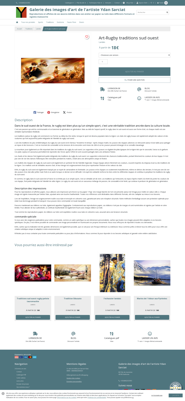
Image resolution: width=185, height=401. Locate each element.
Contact (117, 3)
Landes (38, 29)
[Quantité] (103, 61)
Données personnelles (74, 382)
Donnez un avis (20, 369)
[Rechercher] (167, 12)
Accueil (19, 29)
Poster (67, 112)
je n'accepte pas (156, 395)
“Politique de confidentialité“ (96, 398)
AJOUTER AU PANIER (134, 71)
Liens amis (20, 381)
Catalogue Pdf (21, 375)
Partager (39, 112)
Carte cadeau (21, 378)
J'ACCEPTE (175, 395)
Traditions (28, 29)
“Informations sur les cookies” (67, 398)
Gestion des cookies (73, 378)
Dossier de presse (23, 384)
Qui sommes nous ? (23, 387)
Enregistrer (53, 112)
